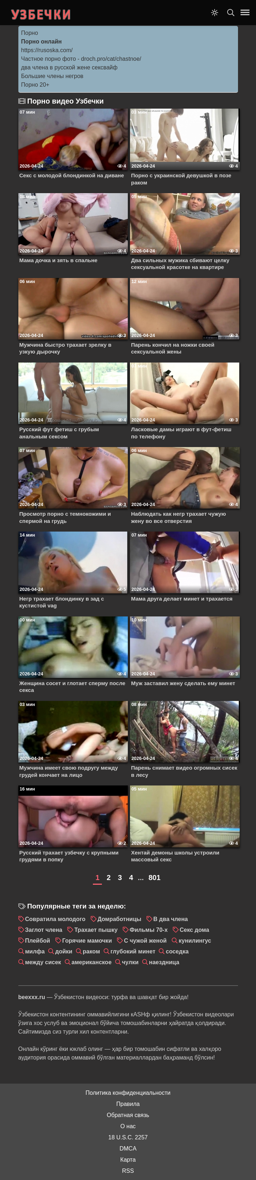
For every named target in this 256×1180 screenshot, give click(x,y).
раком (91, 951)
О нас (128, 1126)
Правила (128, 1104)
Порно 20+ (35, 85)
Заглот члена (44, 930)
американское (92, 962)
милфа (35, 951)
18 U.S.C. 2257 (128, 1137)
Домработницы (120, 919)
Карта (128, 1160)
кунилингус (195, 941)
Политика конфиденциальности (127, 1093)
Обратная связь (128, 1115)
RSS (128, 1171)
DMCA (128, 1148)
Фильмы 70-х (148, 930)
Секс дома (194, 930)
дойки (63, 951)
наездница (164, 962)
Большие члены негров (52, 76)
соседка (177, 951)
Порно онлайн (41, 41)
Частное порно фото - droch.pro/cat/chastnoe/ (81, 59)
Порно (29, 33)
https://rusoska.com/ (47, 50)
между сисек (43, 962)
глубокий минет (133, 951)
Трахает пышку (95, 930)
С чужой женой (145, 941)
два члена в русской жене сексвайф (69, 67)
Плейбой (37, 941)
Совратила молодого (55, 919)
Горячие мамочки (87, 941)
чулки (130, 962)
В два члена (170, 919)
